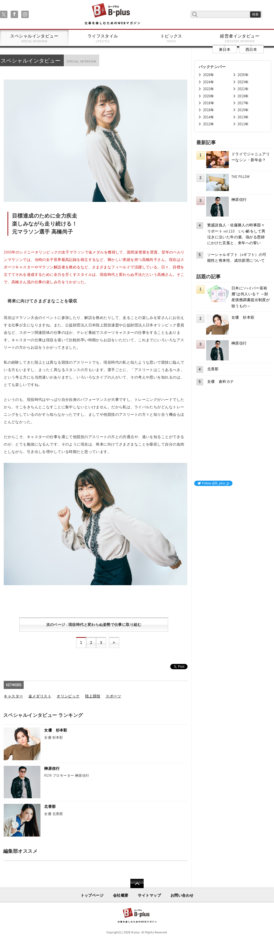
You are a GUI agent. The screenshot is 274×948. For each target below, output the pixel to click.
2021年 (243, 89)
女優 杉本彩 (55, 730)
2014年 (208, 117)
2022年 (208, 89)
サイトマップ (149, 895)
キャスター (13, 696)
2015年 (243, 110)
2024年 (208, 82)
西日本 (251, 49)
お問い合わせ (182, 895)
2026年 (208, 75)
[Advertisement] (234, 523)
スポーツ (113, 696)
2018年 (208, 103)
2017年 (243, 103)
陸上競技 (93, 696)
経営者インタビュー (240, 38)
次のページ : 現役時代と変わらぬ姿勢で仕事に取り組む (93, 624)
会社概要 (120, 895)
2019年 (243, 96)
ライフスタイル (103, 38)
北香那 (50, 806)
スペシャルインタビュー (34, 38)
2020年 (208, 96)
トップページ (92, 895)
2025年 (243, 75)
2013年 (243, 117)
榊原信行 (52, 768)
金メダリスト (40, 696)
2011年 (243, 124)
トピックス (171, 38)
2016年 (208, 110)
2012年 (208, 124)
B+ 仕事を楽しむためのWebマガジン (112, 14)
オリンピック (68, 696)
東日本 (224, 49)
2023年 (243, 82)
